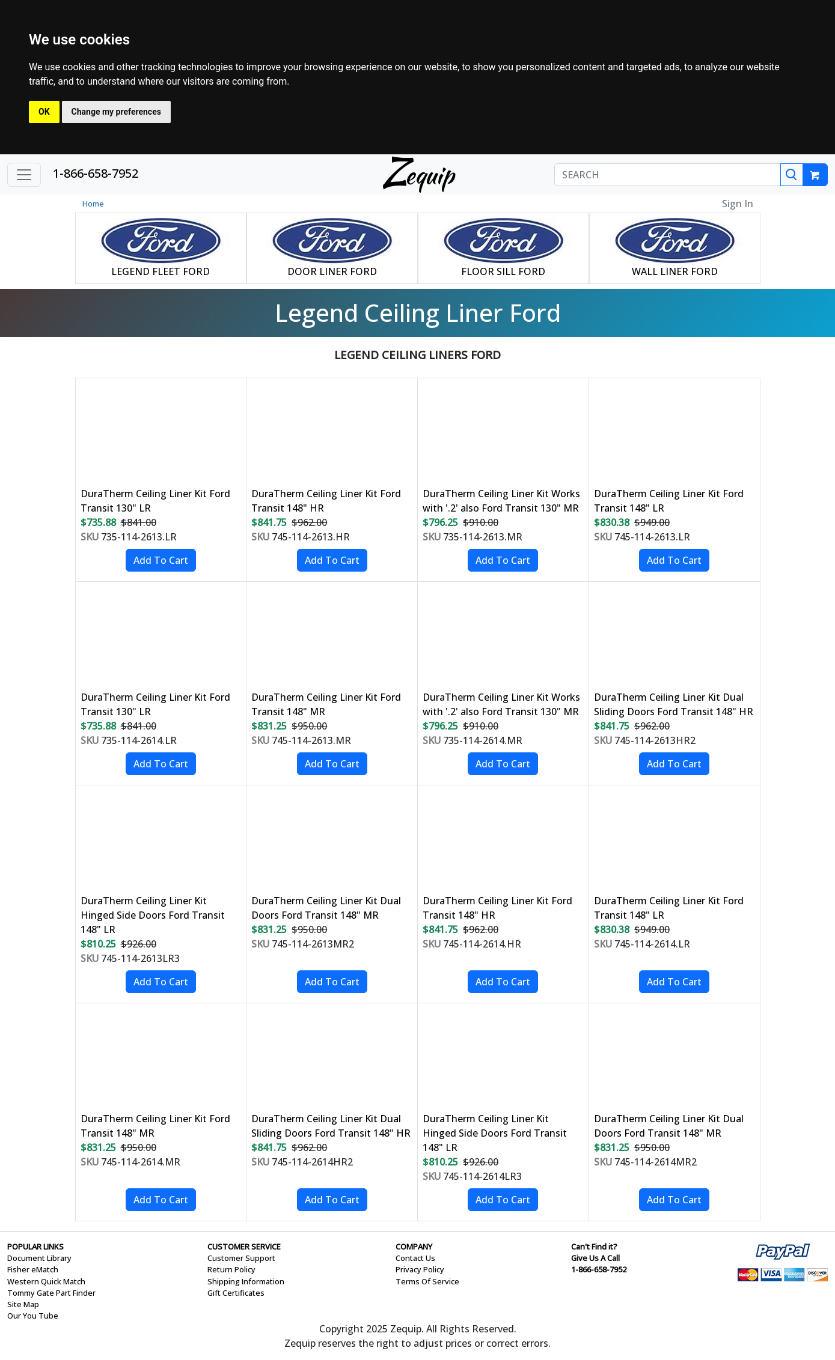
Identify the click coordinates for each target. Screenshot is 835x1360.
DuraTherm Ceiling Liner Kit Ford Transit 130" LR (155, 501)
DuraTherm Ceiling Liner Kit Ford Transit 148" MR (326, 704)
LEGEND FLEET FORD (160, 271)
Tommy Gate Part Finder (51, 1292)
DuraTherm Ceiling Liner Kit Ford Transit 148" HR (326, 501)
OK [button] (44, 111)
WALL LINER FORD (675, 271)
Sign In (737, 203)
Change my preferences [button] (116, 111)
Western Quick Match (46, 1281)
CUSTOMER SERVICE (244, 1246)
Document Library (39, 1258)
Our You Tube (32, 1315)
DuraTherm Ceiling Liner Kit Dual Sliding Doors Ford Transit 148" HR (673, 704)
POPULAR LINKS (35, 1246)
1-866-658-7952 (95, 173)
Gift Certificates (236, 1292)
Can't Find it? (594, 1246)
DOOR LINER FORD (332, 271)
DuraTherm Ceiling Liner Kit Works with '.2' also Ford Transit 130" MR (501, 501)
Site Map (23, 1304)
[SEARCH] (667, 174)
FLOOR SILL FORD (503, 271)
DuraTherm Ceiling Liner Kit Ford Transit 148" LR (669, 501)
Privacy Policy (420, 1269)
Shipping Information (245, 1281)
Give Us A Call (595, 1258)
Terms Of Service (427, 1281)
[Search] (791, 174)
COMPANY (414, 1246)
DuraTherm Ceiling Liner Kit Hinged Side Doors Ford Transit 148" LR (153, 915)
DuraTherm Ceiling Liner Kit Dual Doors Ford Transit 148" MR (326, 908)
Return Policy (231, 1269)
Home (93, 203)
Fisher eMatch (32, 1269)
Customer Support (241, 1258)
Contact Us (415, 1258)
